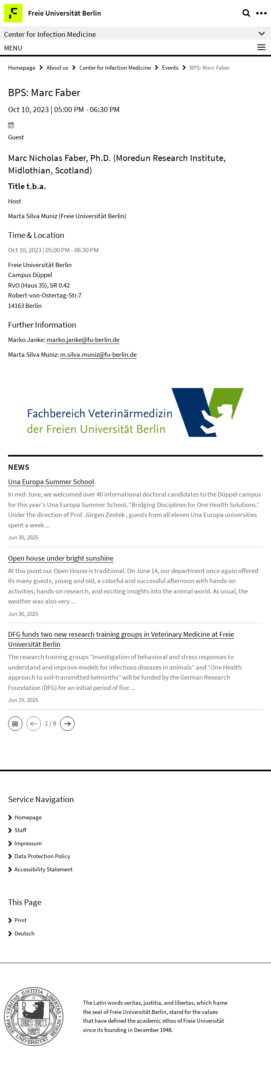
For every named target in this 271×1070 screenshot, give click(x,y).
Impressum (28, 843)
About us (57, 67)
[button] (15, 724)
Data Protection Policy (42, 856)
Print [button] (20, 920)
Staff (20, 830)
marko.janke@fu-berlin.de (83, 339)
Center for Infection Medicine (115, 67)
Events (170, 67)
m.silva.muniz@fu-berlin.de (98, 354)
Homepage (21, 67)
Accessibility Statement (43, 869)
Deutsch (24, 933)
